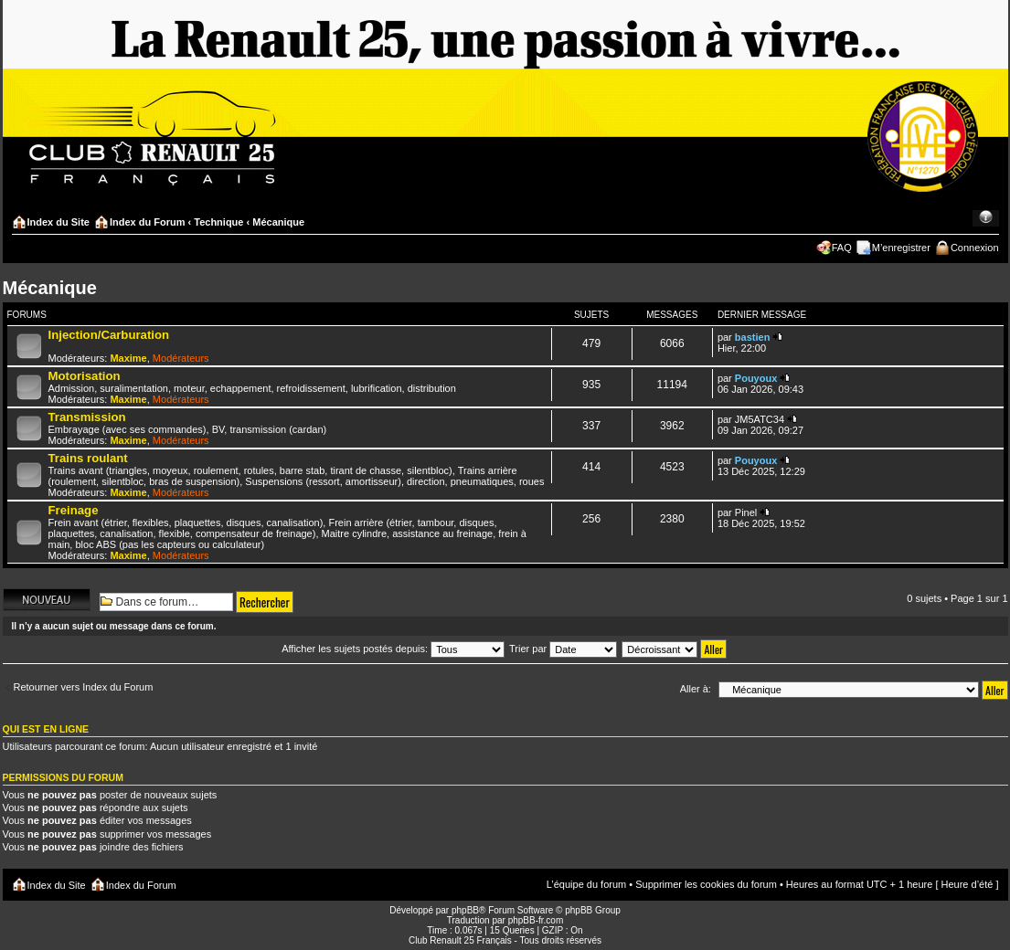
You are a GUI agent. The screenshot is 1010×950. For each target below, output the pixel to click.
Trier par (563, 648)
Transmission (87, 417)
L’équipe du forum (586, 884)
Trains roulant (88, 458)
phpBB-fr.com (536, 920)
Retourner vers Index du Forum (84, 686)
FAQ (842, 247)
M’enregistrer (901, 247)
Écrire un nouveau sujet (46, 599)
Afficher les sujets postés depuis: (393, 648)
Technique (218, 221)
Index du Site (58, 221)
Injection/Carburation (109, 335)
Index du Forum (148, 221)
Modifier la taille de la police (986, 218)
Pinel (746, 512)
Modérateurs (181, 358)
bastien (753, 337)
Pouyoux (756, 378)
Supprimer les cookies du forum (706, 884)
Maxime (128, 358)
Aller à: (695, 688)
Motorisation (84, 376)
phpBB (465, 910)
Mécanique (278, 221)
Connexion (975, 247)
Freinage (73, 510)
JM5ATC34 (759, 419)
